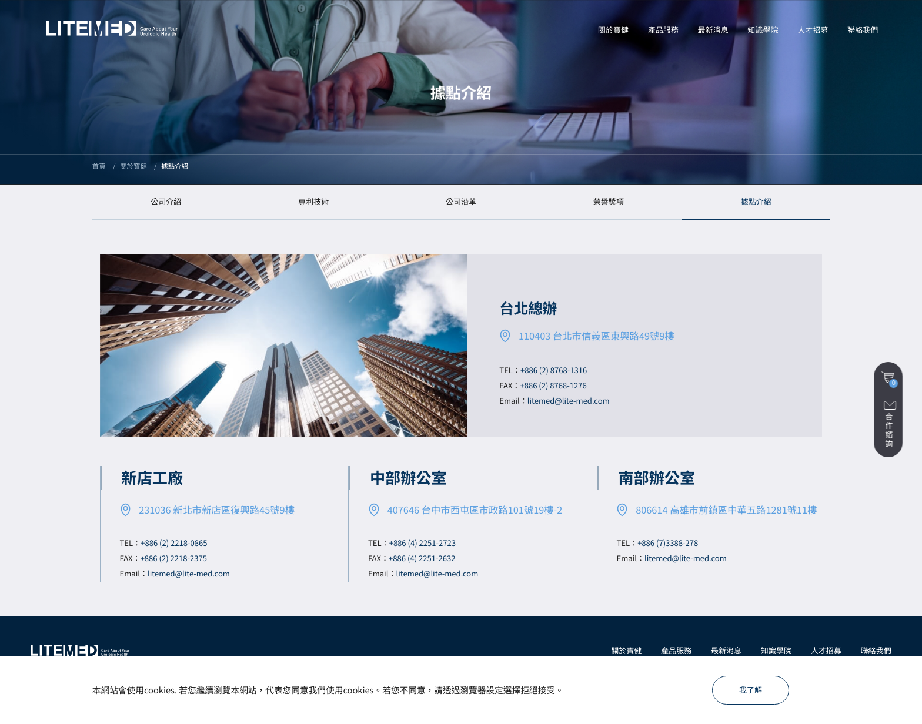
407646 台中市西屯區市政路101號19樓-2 (475, 509)
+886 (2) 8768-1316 (553, 370)
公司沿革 (461, 201)
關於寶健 (626, 650)
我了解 (750, 689)
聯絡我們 (876, 650)
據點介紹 (756, 201)
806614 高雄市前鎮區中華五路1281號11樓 (726, 509)
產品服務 (676, 650)
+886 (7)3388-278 (667, 542)
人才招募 (826, 650)
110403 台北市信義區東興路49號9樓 (596, 336)
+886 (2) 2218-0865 (174, 542)
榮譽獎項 (608, 201)
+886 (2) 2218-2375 (174, 558)
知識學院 (776, 650)
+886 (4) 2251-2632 (422, 558)
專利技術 (313, 201)
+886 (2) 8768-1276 (553, 385)
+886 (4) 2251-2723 (422, 542)
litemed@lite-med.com (568, 400)
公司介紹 (166, 201)
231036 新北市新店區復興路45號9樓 (217, 509)
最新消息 (726, 650)
